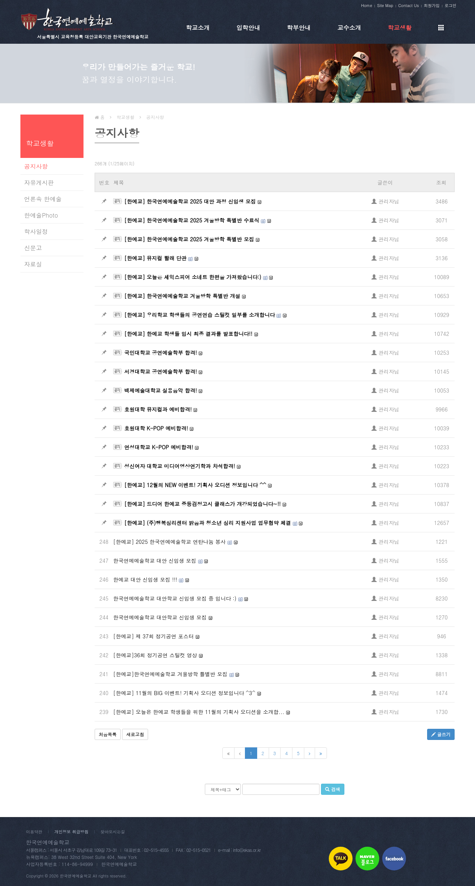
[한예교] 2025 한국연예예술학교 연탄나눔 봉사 (169, 541)
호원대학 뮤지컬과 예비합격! (158, 409)
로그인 (450, 5)
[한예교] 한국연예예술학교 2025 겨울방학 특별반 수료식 (191, 220)
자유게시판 (39, 182)
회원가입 (432, 5)
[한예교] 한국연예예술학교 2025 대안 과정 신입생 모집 (190, 201)
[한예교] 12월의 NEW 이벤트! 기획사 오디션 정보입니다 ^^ (195, 485)
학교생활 (400, 27)
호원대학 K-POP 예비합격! (156, 428)
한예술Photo (41, 215)
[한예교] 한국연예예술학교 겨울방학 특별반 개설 (182, 296)
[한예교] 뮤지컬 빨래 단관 (155, 258)
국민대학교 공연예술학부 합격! (160, 352)
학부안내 (299, 27)
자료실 (33, 264)
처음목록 (108, 734)
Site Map (385, 5)
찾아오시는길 (113, 831)
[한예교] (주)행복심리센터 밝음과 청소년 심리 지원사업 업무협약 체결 (207, 522)
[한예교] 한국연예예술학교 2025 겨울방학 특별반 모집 (189, 239)
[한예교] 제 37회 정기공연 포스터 (153, 636)
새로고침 (135, 734)
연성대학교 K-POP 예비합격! (158, 447)
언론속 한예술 (43, 199)
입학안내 (248, 27)
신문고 (33, 248)
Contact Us (408, 5)
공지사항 (36, 166)
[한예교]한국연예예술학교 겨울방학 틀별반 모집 (170, 674)
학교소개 (198, 27)
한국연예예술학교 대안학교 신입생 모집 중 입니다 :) (174, 598)
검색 (332, 789)
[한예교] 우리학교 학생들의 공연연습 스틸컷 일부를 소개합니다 (199, 314)
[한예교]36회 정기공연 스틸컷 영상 (155, 655)
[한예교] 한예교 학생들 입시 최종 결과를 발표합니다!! (188, 333)
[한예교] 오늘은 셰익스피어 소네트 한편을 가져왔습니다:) (192, 277)
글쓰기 (441, 734)
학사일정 (36, 231)
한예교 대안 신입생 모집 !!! (145, 579)
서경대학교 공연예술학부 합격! (160, 371)
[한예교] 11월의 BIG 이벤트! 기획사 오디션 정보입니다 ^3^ (184, 693)
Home (366, 5)
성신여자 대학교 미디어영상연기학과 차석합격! (179, 466)
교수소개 (349, 27)
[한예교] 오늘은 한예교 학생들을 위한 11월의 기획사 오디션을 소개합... (198, 711)
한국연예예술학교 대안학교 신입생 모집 (160, 617)
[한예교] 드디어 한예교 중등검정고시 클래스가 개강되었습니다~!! (202, 504)
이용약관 (34, 831)
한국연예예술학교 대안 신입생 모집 (154, 560)
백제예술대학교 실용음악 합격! (160, 390)
